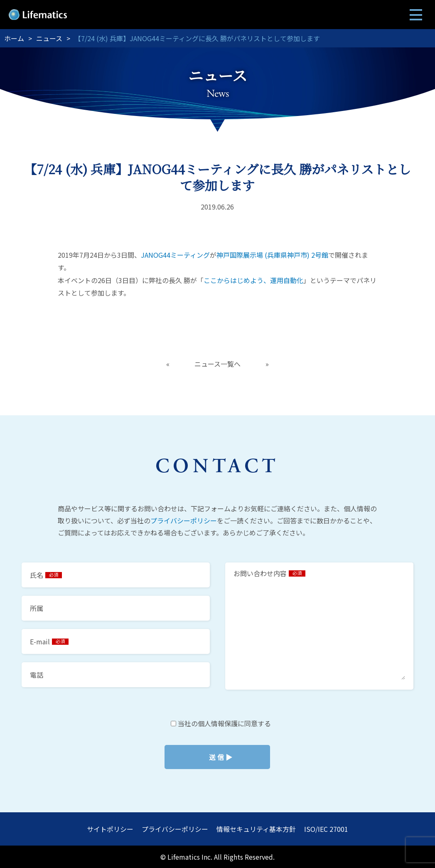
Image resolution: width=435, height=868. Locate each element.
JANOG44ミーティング (175, 255)
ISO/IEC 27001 (326, 829)
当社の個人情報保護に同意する (217, 757)
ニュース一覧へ (217, 364)
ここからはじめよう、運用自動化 (253, 280)
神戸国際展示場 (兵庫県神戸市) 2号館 (272, 255)
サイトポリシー (110, 829)
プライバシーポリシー (183, 520)
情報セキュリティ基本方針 (256, 829)
